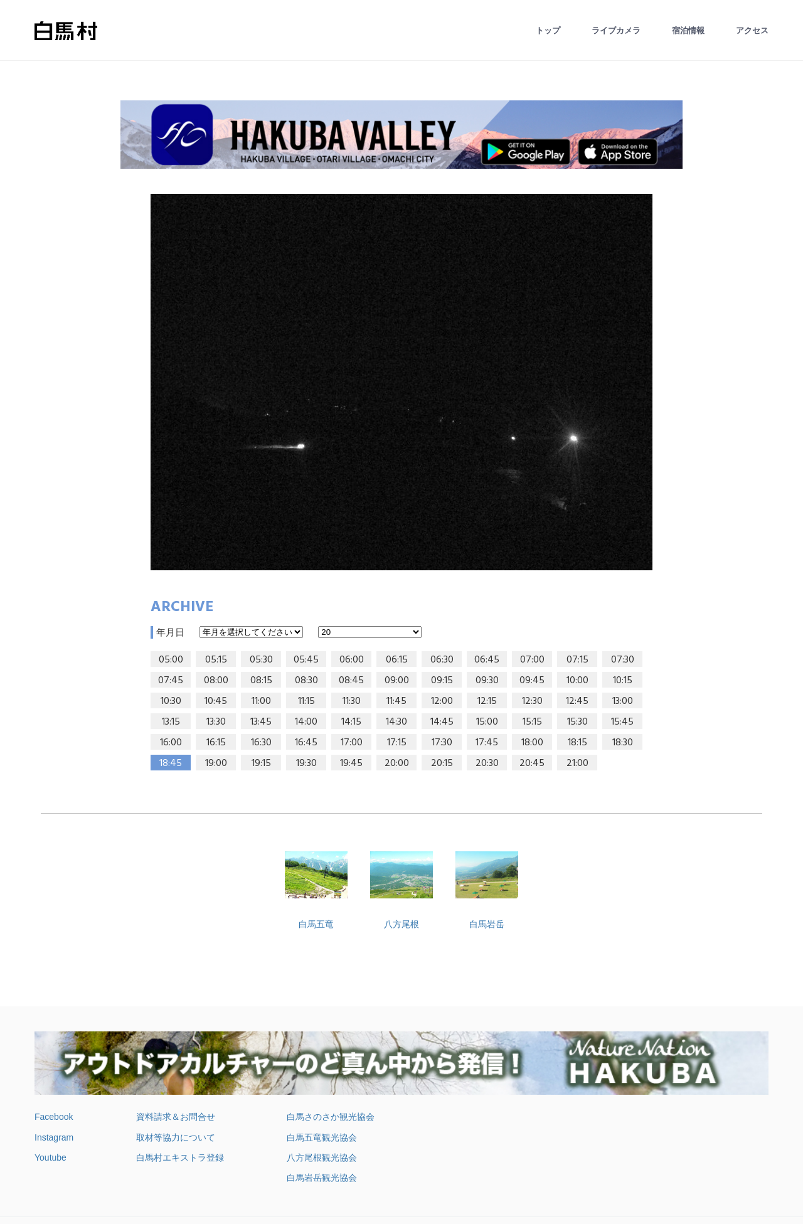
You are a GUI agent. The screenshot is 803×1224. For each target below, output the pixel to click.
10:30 (171, 701)
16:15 (216, 743)
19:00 (216, 763)
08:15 (261, 681)
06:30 (442, 660)
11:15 (306, 701)
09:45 (532, 681)
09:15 (442, 681)
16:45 (306, 743)
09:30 (487, 681)
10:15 (622, 681)
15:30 (577, 722)
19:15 (261, 763)
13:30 (216, 722)
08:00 (216, 681)
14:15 (351, 722)
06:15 (397, 660)
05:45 (306, 660)
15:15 (532, 722)
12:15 (487, 701)
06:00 (351, 660)
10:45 (216, 701)
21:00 (577, 763)
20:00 (397, 763)
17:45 (487, 743)
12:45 (577, 701)
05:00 (171, 660)
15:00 (487, 722)
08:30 (306, 681)
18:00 (532, 743)
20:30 (487, 763)
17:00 (352, 743)
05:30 (261, 660)
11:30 (352, 701)
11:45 (396, 701)
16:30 (261, 743)
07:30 (622, 660)
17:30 (442, 743)
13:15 (171, 722)
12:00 (442, 701)
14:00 (306, 722)
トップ (548, 30)
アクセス (752, 30)
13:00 (622, 701)
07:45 (170, 681)
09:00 (397, 681)
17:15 (397, 743)
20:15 (442, 763)
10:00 (577, 681)
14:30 (396, 722)
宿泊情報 (688, 30)
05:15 (216, 660)
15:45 (622, 722)
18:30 (622, 743)
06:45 (486, 660)
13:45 (261, 722)
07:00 (532, 660)
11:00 (261, 701)
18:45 (170, 763)
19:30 (306, 763)
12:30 (532, 701)
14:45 (442, 722)
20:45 (532, 763)
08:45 (351, 681)
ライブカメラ (616, 30)
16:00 (171, 743)
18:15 (577, 743)
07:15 (577, 660)
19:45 (351, 763)
